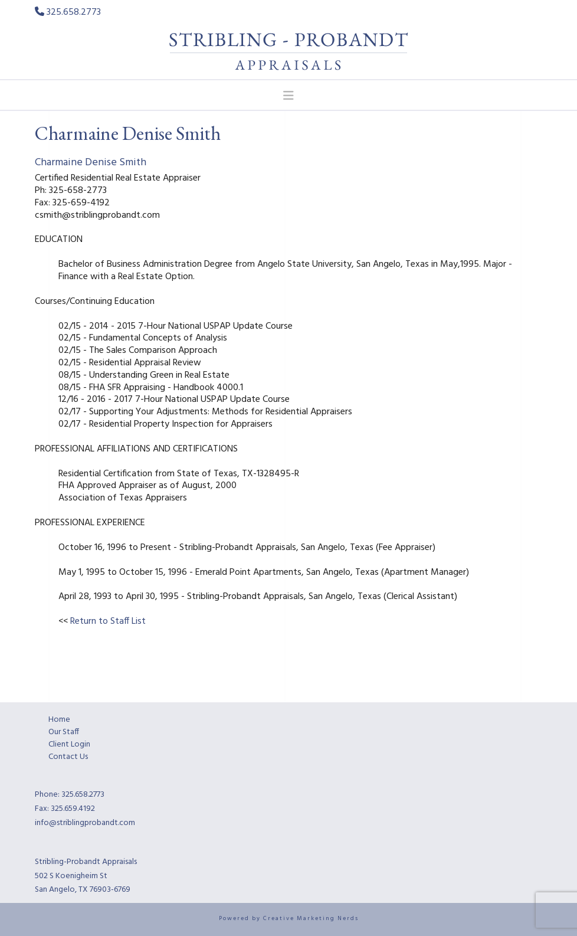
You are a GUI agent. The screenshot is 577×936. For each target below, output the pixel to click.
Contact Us (68, 757)
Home (59, 719)
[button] (288, 95)
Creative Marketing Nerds (311, 918)
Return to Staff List (108, 621)
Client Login (69, 744)
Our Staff (63, 732)
